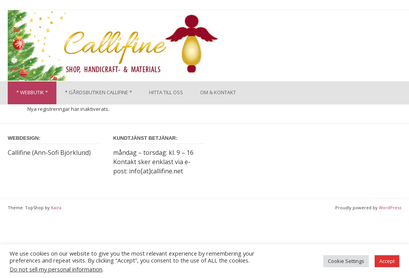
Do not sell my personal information (56, 269)
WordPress (390, 207)
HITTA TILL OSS (166, 92)
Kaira (56, 207)
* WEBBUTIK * (32, 92)
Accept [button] (387, 261)
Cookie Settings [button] (346, 261)
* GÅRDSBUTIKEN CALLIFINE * (98, 92)
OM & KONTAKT (218, 92)
